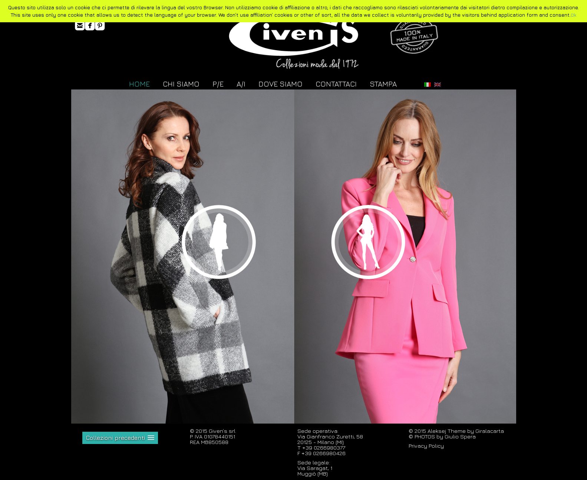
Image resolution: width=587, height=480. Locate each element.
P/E (218, 83)
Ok (573, 15)
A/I (241, 83)
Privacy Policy (426, 446)
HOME (139, 83)
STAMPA (383, 83)
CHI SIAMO (181, 83)
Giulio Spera (460, 436)
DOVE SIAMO (280, 83)
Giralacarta (489, 431)
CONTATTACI (336, 83)
